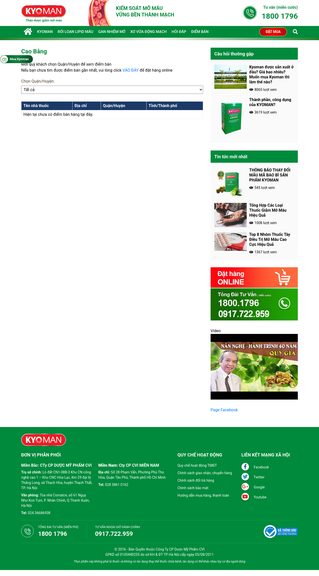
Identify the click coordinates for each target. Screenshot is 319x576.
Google (253, 487)
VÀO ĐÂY (131, 70)
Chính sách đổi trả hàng (195, 480)
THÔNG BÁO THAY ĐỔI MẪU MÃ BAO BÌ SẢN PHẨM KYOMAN (269, 175)
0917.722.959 (114, 533)
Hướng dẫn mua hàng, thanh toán (203, 495)
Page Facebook (224, 410)
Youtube (254, 497)
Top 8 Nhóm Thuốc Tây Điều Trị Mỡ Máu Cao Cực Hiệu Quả (269, 239)
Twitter (252, 477)
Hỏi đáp (179, 31)
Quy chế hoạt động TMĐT (197, 465)
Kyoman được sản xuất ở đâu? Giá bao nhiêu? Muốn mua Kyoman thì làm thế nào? (271, 74)
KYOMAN (45, 31)
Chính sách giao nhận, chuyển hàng (204, 473)
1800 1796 (280, 16)
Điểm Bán (200, 31)
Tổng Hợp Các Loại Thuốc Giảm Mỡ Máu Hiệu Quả (268, 210)
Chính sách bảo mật (192, 488)
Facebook (255, 467)
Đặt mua (273, 32)
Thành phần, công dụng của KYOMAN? (270, 102)
